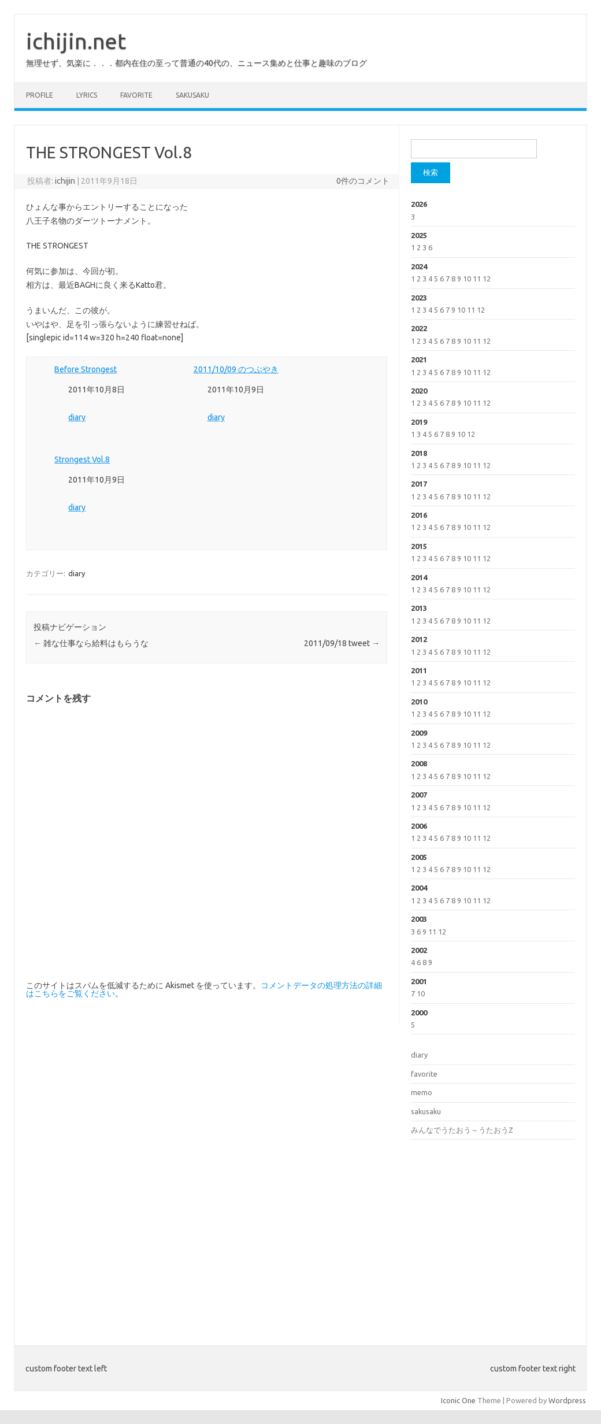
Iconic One (458, 1400)
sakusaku (192, 95)
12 (487, 279)
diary (77, 417)
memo (421, 1092)
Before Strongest (85, 369)
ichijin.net (76, 41)
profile (39, 95)
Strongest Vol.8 (82, 459)
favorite (136, 95)
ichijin (65, 181)
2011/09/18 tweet (342, 643)
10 (467, 279)
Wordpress (567, 1400)
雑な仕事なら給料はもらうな (91, 643)
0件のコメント (362, 181)
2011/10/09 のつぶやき (236, 369)
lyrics (86, 95)
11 (477, 279)
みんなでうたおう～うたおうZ (462, 1130)
